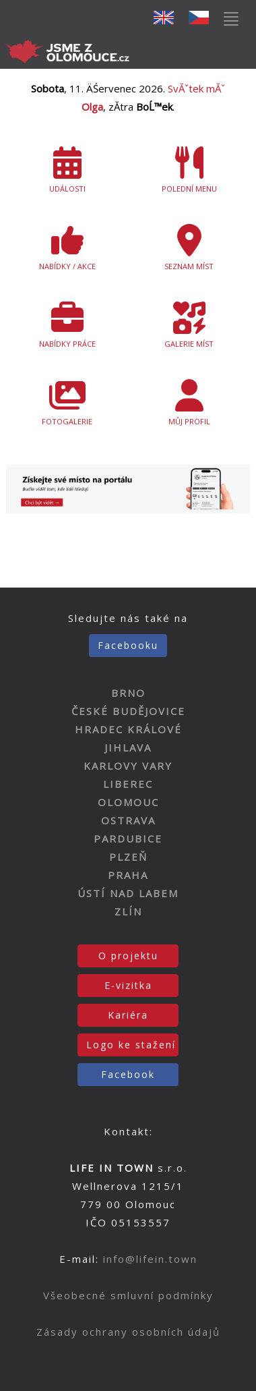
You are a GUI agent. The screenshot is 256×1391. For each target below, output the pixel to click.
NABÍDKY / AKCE (67, 247)
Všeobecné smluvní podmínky (128, 1295)
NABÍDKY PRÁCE (67, 325)
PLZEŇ (128, 856)
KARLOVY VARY (128, 765)
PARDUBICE (128, 838)
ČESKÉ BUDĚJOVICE (128, 711)
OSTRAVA (128, 820)
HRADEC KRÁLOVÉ (128, 729)
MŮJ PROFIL (189, 402)
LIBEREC (128, 784)
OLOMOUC (128, 802)
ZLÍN (128, 911)
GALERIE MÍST (189, 325)
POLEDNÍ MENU (189, 170)
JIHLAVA (128, 747)
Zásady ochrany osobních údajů (128, 1331)
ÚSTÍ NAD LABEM (128, 893)
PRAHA (128, 875)
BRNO (128, 693)
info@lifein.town (150, 1259)
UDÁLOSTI (67, 170)
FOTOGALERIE (67, 402)
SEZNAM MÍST (189, 247)
